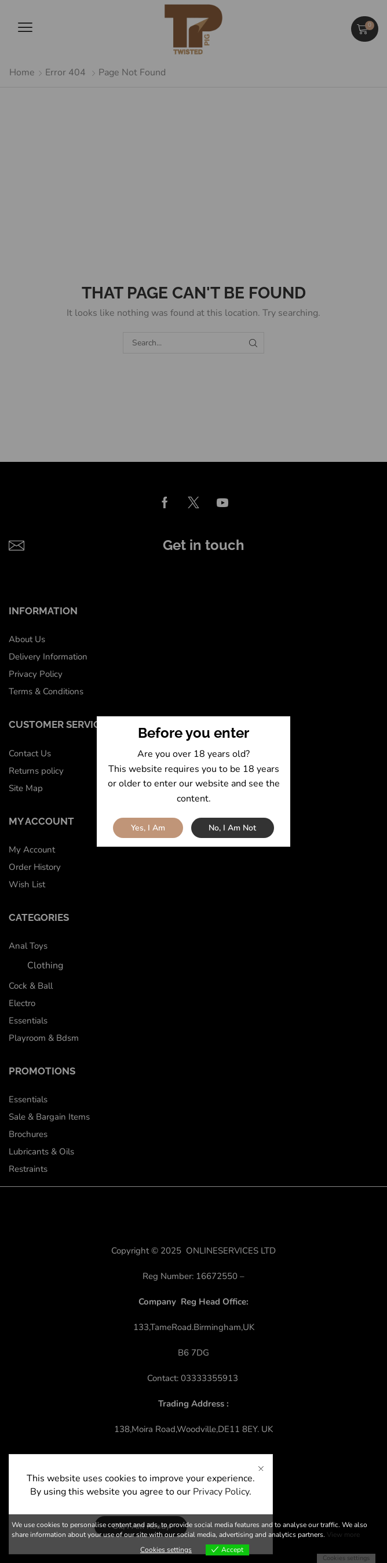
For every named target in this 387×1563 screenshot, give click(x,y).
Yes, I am (148, 827)
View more (343, 1534)
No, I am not (232, 827)
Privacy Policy (221, 1491)
